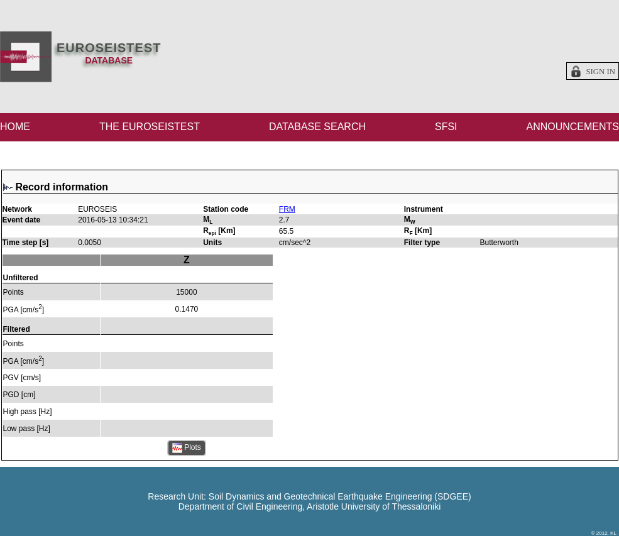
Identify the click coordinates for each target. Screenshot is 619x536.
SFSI (446, 126)
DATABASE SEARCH (317, 126)
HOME (15, 126)
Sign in (600, 71)
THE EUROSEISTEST (149, 126)
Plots (186, 448)
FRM (287, 209)
